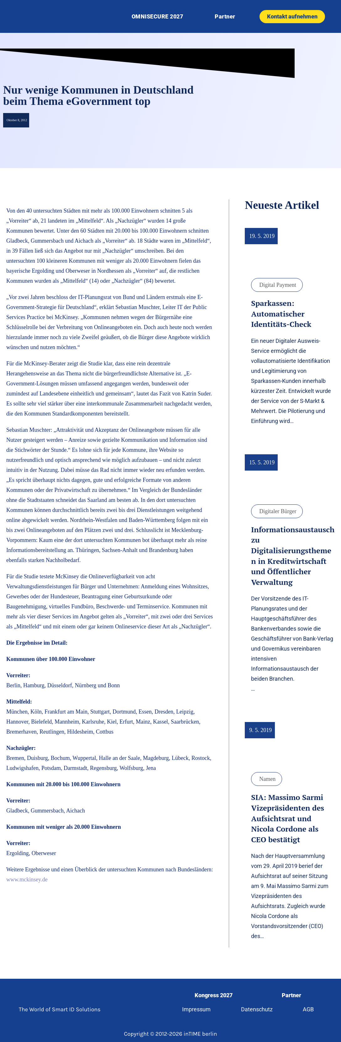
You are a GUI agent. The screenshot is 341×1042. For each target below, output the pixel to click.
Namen (267, 779)
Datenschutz (256, 1009)
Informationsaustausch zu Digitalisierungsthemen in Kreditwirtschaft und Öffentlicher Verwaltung (292, 555)
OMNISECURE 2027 (157, 16)
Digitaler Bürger (277, 511)
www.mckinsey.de (27, 879)
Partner (225, 16)
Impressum (194, 1009)
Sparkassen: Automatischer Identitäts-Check (281, 313)
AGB (310, 1009)
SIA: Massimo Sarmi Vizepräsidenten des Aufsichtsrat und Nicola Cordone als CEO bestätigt (287, 818)
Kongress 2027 (213, 995)
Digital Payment (277, 285)
